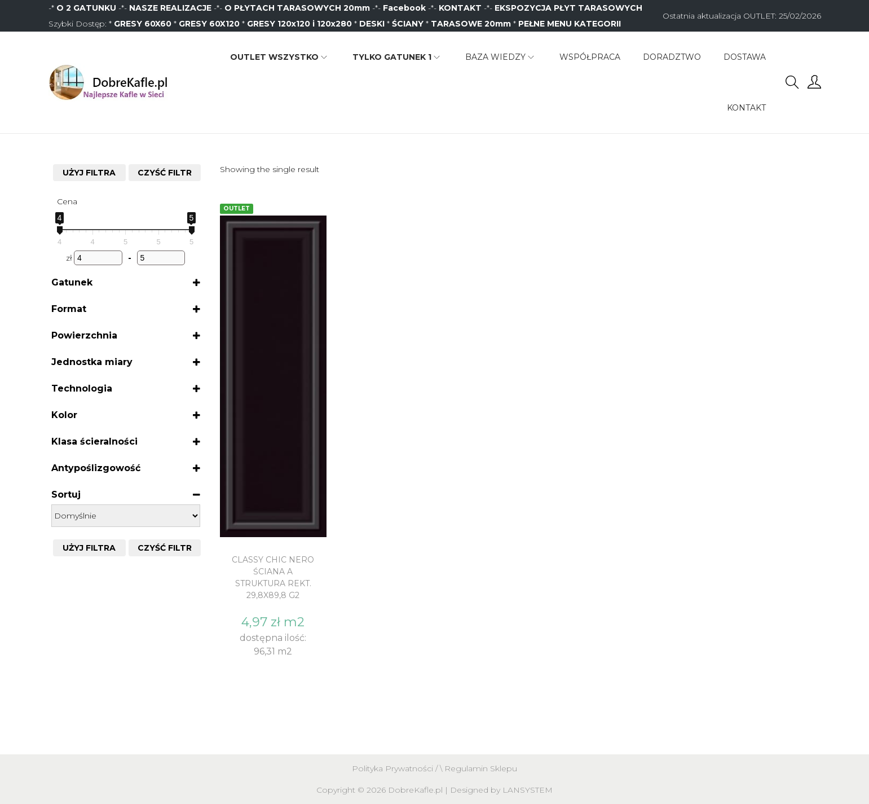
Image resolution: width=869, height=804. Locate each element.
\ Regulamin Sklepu (478, 768)
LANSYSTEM (527, 790)
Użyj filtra (89, 173)
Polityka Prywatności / (396, 768)
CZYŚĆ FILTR (165, 173)
